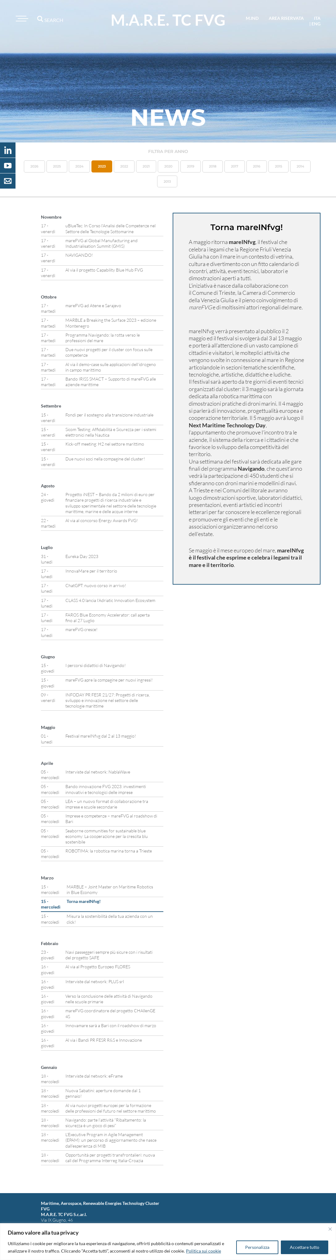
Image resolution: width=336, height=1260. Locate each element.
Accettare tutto (304, 1247)
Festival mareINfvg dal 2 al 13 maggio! (100, 736)
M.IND (252, 18)
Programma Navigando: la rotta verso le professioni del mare (102, 337)
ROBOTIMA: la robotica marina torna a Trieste (108, 850)
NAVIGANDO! (79, 255)
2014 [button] (300, 166)
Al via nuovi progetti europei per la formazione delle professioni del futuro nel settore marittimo (110, 1108)
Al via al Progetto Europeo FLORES (97, 966)
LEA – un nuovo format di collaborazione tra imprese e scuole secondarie (106, 804)
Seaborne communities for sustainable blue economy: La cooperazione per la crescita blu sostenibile (106, 836)
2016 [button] (256, 166)
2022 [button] (124, 166)
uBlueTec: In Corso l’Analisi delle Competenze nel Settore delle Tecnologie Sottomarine (110, 228)
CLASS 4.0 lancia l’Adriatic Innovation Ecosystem (110, 600)
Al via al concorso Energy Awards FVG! (101, 520)
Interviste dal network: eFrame (94, 1076)
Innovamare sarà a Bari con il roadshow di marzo (110, 1025)
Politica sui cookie (203, 1250)
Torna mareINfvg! (84, 901)
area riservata (286, 18)
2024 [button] (79, 166)
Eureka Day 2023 (81, 556)
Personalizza (257, 1247)
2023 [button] (102, 166)
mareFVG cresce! (81, 629)
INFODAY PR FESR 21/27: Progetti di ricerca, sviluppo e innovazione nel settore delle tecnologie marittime (107, 700)
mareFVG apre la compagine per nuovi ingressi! (109, 679)
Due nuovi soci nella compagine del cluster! (105, 458)
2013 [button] (167, 181)
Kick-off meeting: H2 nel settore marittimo (104, 444)
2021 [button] (146, 166)
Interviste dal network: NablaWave (97, 771)
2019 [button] (190, 166)
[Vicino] (330, 1229)
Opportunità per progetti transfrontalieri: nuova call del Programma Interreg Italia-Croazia (110, 1157)
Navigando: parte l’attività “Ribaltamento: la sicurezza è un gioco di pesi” (105, 1122)
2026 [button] (34, 166)
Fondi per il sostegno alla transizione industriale (109, 414)
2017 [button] (234, 166)
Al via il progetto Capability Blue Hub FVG (104, 269)
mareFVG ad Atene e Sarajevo (93, 305)
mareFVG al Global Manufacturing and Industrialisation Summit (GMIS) (101, 243)
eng (316, 23)
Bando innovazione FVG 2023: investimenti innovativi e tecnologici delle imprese (105, 789)
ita (317, 18)
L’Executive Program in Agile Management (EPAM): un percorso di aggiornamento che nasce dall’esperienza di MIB (111, 1140)
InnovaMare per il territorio (91, 570)
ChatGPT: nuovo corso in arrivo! (95, 585)
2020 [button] (168, 166)
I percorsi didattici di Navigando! (95, 665)
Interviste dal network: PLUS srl (94, 981)
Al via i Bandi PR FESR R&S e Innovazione (103, 1040)
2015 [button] (278, 166)
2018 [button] (212, 166)
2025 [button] (57, 166)
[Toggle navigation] (21, 18)
